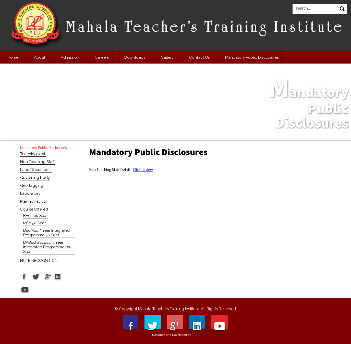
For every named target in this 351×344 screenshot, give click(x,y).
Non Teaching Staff (37, 161)
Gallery (167, 57)
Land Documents (35, 169)
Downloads (134, 57)
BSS (196, 335)
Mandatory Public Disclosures (252, 57)
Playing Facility (33, 201)
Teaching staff (32, 154)
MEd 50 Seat (34, 223)
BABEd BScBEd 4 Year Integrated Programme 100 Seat (47, 247)
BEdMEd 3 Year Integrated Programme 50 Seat (46, 232)
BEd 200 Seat (35, 215)
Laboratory (30, 193)
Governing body (35, 177)
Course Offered (34, 209)
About (39, 57)
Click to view (143, 169)
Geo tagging (31, 185)
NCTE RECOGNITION (38, 260)
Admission (70, 57)
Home (13, 57)
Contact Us (199, 57)
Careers (102, 57)
